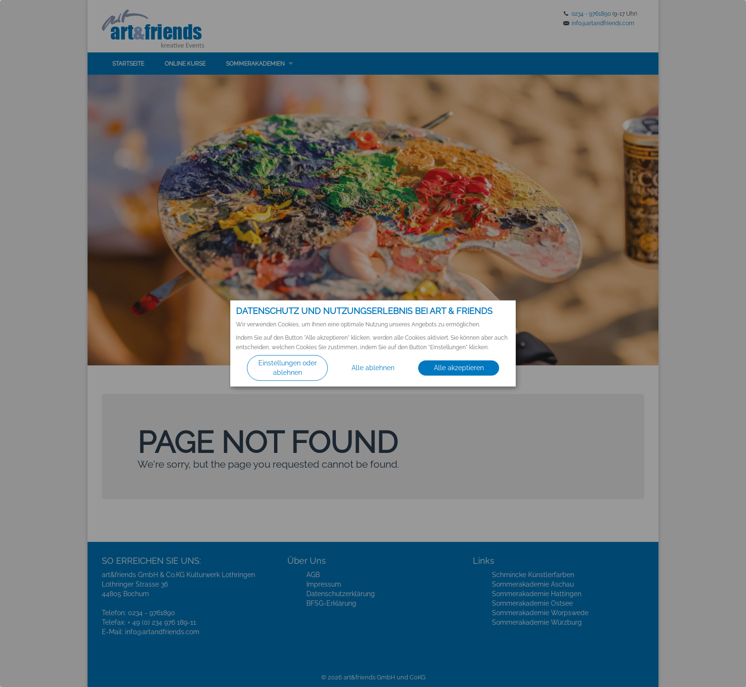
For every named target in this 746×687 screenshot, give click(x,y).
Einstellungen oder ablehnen (287, 368)
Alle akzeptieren (459, 368)
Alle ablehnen (373, 368)
